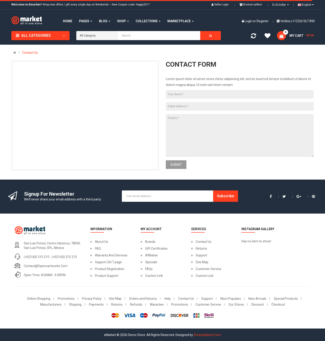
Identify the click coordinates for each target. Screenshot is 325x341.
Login (249, 21)
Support (201, 255)
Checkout (278, 304)
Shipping (75, 304)
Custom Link (154, 276)
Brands (150, 242)
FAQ (98, 248)
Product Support (106, 276)
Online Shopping (38, 298)
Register (263, 21)
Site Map (202, 262)
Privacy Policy (91, 298)
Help (167, 298)
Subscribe (225, 196)
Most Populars (230, 298)
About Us (101, 242)
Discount (257, 304)
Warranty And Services (111, 255)
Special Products (286, 298)
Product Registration (109, 269)
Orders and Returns (143, 298)
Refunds (136, 304)
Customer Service (208, 269)
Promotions (66, 298)
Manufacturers (51, 304)
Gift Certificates (156, 248)
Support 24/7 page (108, 262)
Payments (96, 304)
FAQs (149, 269)
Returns (201, 248)
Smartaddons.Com (207, 335)
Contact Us (30, 52)
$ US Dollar (280, 4)
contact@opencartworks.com (45, 266)
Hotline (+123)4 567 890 (296, 21)
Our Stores (236, 304)
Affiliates (151, 255)
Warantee (157, 304)
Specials (151, 262)
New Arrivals (257, 298)
